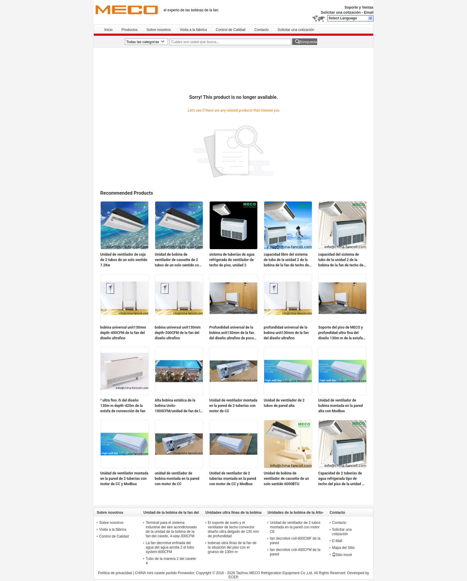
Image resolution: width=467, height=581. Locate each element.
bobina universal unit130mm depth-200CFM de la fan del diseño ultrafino (178, 332)
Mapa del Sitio (343, 548)
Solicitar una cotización (341, 12)
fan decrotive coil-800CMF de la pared (295, 540)
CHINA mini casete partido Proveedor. (165, 573)
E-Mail (337, 541)
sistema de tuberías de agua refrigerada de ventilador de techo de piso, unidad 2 (232, 259)
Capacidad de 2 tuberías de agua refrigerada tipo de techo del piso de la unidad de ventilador (342, 479)
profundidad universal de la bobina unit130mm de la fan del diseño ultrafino (286, 332)
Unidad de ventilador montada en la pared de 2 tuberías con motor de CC (233, 405)
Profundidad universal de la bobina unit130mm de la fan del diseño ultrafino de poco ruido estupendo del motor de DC (233, 333)
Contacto (261, 30)
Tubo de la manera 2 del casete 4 (171, 561)
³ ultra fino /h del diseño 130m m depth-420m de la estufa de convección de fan (122, 405)
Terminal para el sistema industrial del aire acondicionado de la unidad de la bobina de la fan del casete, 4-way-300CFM (171, 529)
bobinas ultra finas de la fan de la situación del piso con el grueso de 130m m (232, 547)
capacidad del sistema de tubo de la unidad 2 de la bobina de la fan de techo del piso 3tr (341, 260)
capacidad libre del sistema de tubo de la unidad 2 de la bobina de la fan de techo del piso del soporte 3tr (287, 260)
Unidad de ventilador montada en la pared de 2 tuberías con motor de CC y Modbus (124, 478)
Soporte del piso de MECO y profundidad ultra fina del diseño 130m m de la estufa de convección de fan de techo (340, 333)
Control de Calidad (230, 30)
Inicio (108, 30)
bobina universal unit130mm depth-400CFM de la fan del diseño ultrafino (123, 332)
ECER (233, 577)
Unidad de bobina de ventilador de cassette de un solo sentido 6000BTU (286, 478)
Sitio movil (342, 555)
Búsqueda (308, 42)
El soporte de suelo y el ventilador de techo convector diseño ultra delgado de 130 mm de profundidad (233, 529)
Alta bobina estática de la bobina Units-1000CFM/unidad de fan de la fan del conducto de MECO (178, 406)
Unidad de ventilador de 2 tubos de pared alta (284, 403)
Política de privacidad (115, 573)
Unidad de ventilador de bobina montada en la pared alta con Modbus (340, 405)
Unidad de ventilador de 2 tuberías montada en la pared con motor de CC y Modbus (232, 478)
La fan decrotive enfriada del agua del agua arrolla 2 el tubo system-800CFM (170, 547)
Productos (130, 30)
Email (368, 12)
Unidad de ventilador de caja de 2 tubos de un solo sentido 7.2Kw (123, 259)
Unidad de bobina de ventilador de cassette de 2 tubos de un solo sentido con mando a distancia (178, 260)
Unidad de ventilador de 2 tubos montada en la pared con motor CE (295, 527)
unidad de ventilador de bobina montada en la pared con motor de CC (177, 478)
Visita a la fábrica (193, 30)
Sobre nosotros (159, 30)
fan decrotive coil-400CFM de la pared (295, 552)
